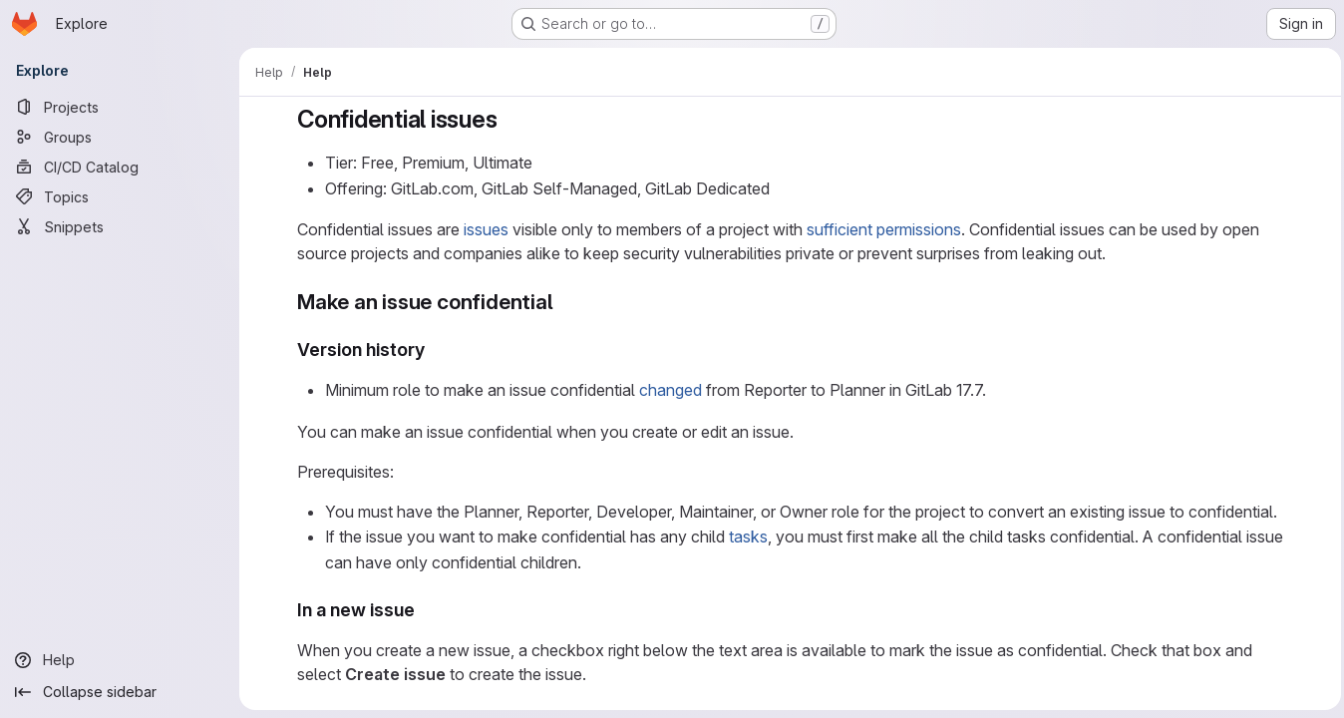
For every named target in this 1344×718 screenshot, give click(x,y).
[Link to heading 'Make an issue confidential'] (561, 301)
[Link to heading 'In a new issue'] (422, 609)
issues (483, 229)
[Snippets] (119, 226)
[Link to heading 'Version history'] (432, 349)
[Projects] (119, 107)
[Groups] (119, 137)
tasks (745, 536)
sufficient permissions (881, 229)
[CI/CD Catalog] (119, 166)
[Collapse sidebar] (119, 692)
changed (667, 390)
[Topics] (119, 196)
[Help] (119, 660)
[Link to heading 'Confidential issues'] (506, 119)
